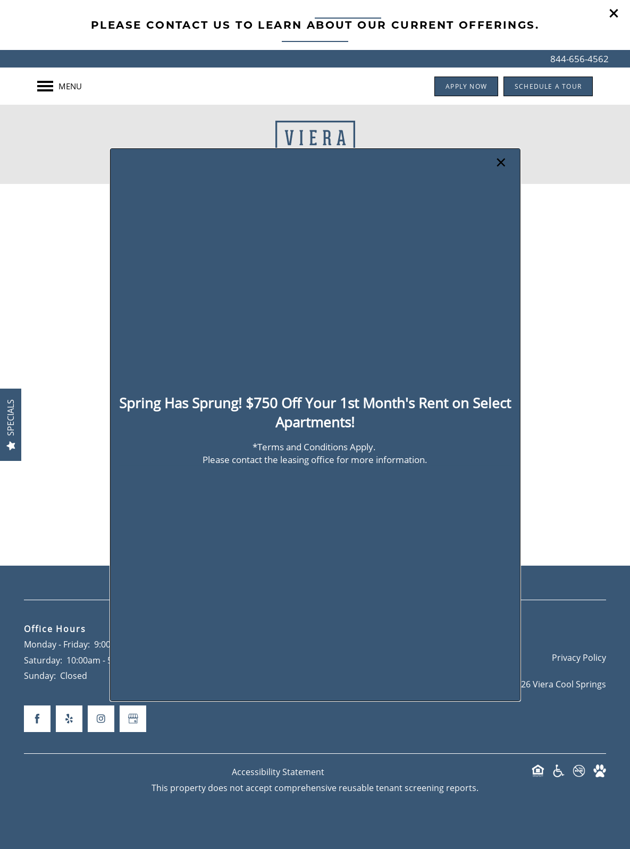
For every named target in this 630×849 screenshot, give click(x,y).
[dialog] (314, 424)
